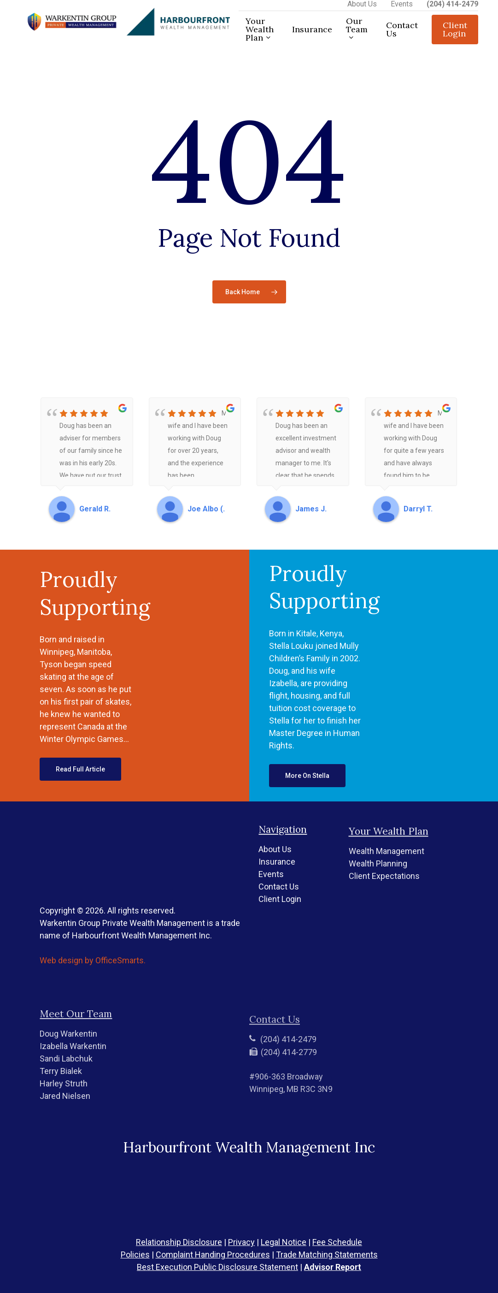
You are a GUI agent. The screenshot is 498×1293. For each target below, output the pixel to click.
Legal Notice (283, 1242)
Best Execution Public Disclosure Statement (217, 1267)
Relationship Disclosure (179, 1242)
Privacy (241, 1242)
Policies (135, 1254)
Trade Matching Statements (327, 1254)
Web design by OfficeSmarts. (93, 990)
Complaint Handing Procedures (213, 1254)
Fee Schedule (337, 1242)
